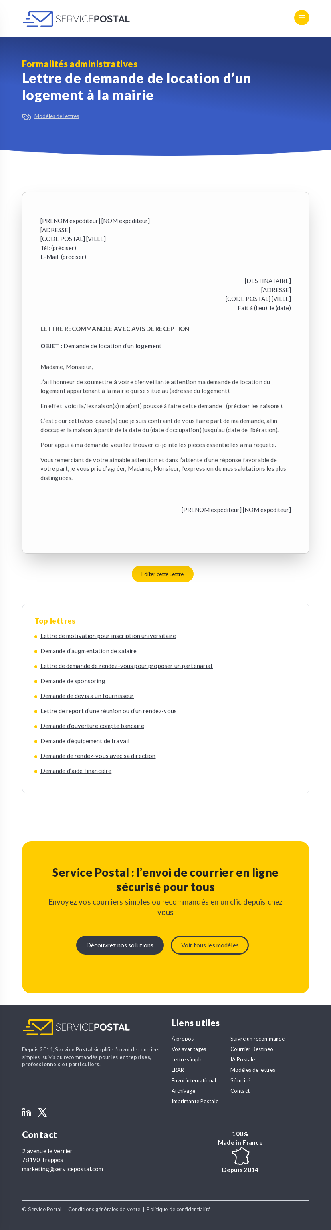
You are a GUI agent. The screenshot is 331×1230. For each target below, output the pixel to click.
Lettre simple (187, 1059)
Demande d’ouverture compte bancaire (92, 725)
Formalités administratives (80, 63)
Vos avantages (189, 1049)
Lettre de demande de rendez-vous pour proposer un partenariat (126, 665)
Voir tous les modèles (210, 945)
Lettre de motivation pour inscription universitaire (108, 635)
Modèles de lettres (56, 116)
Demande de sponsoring (72, 680)
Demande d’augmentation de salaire (88, 650)
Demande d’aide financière (76, 770)
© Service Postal (42, 1209)
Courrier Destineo (251, 1049)
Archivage (183, 1091)
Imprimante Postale (195, 1101)
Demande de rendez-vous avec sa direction (98, 755)
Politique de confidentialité (178, 1209)
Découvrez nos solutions (119, 945)
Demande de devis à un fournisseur (87, 695)
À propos (183, 1038)
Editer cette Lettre (162, 574)
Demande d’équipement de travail (85, 740)
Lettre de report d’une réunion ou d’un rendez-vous (108, 710)
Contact (240, 1091)
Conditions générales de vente (104, 1209)
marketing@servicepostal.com (62, 1168)
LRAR (178, 1070)
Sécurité (240, 1080)
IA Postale (242, 1059)
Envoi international (194, 1080)
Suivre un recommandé (257, 1038)
